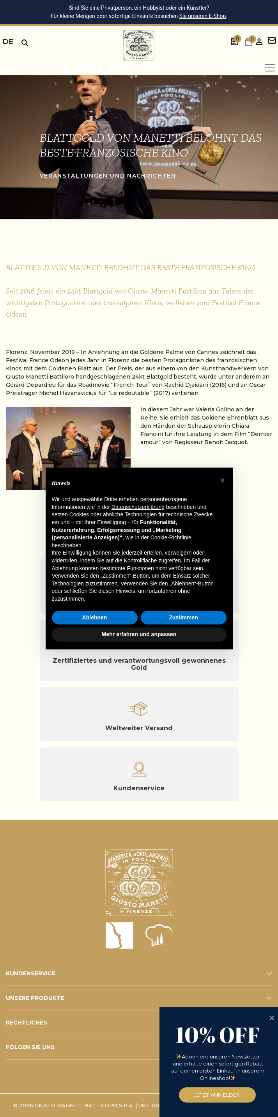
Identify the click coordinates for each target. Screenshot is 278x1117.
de (8, 41)
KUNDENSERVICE (30, 973)
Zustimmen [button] (183, 617)
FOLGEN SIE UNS (30, 1047)
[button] (222, 480)
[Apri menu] (270, 67)
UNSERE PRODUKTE (35, 997)
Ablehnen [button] (94, 617)
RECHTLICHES (26, 1022)
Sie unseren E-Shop (202, 16)
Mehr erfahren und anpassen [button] (139, 634)
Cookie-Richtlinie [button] (171, 537)
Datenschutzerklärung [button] (138, 507)
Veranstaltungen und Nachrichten (108, 175)
